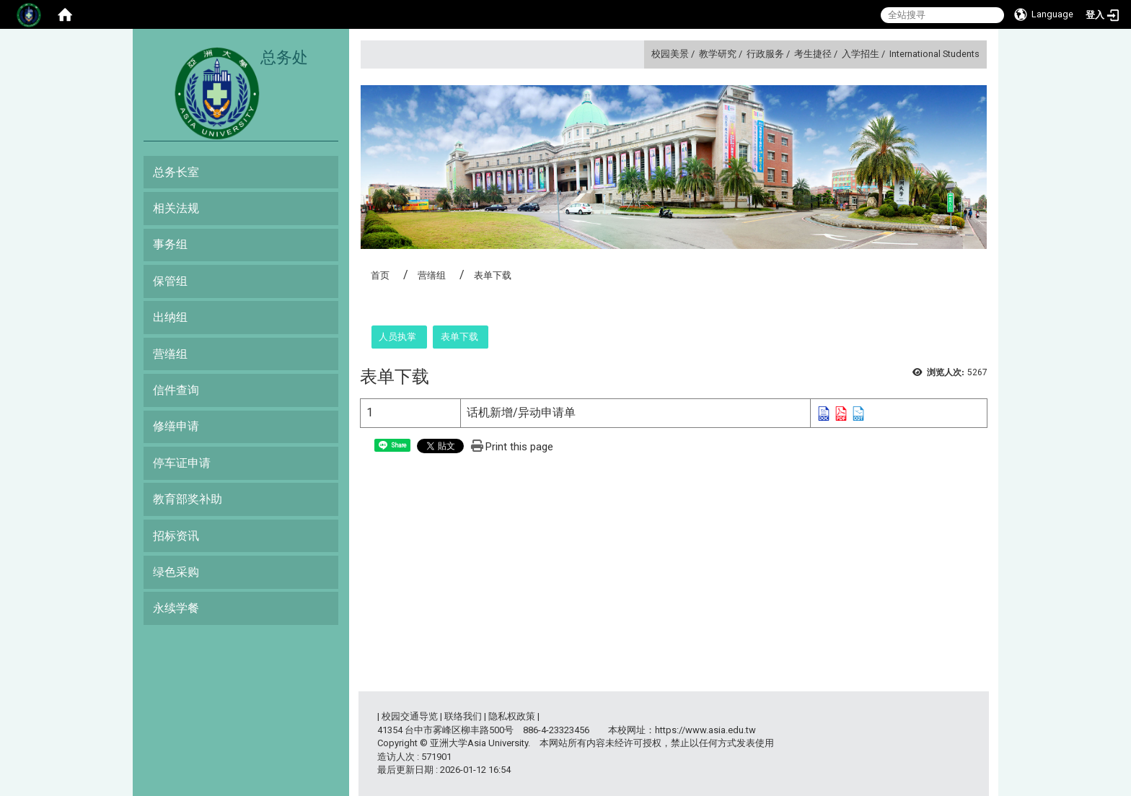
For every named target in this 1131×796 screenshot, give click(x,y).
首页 (380, 275)
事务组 (170, 244)
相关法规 (176, 208)
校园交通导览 (410, 716)
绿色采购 (176, 572)
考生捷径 (813, 53)
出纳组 (170, 317)
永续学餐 (176, 608)
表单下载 (459, 336)
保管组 (170, 281)
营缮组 (170, 354)
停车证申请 (182, 463)
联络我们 (463, 716)
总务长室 (176, 172)
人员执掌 (397, 336)
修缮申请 (176, 426)
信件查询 (176, 390)
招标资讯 (176, 536)
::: (646, 53)
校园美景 (670, 53)
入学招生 (860, 53)
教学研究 (717, 53)
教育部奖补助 (187, 499)
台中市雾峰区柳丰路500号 (459, 730)
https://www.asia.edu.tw (705, 730)
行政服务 (765, 53)
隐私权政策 (511, 716)
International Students (934, 53)
